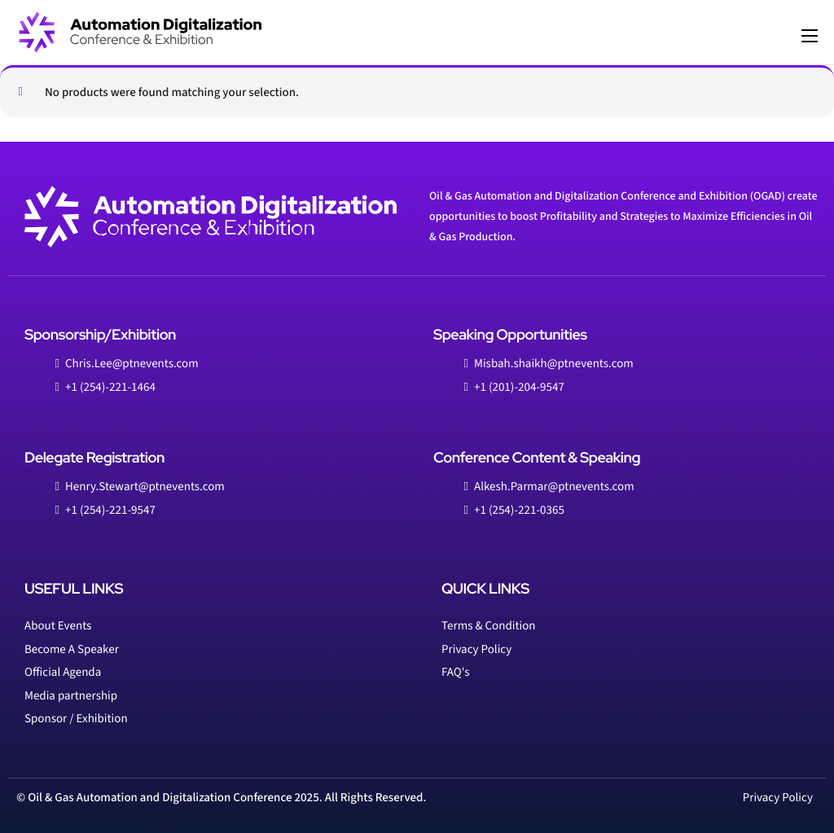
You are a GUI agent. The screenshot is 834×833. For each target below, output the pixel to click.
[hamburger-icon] (809, 35)
